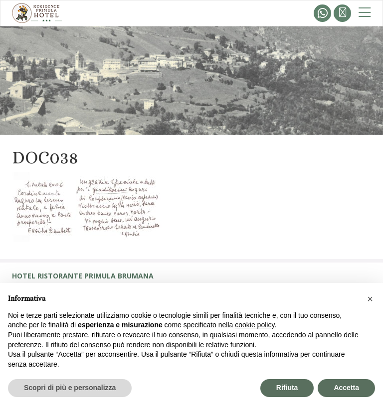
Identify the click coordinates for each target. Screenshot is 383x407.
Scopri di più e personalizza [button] (70, 388)
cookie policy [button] (254, 325)
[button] (370, 299)
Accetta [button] (346, 388)
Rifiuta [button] (287, 388)
